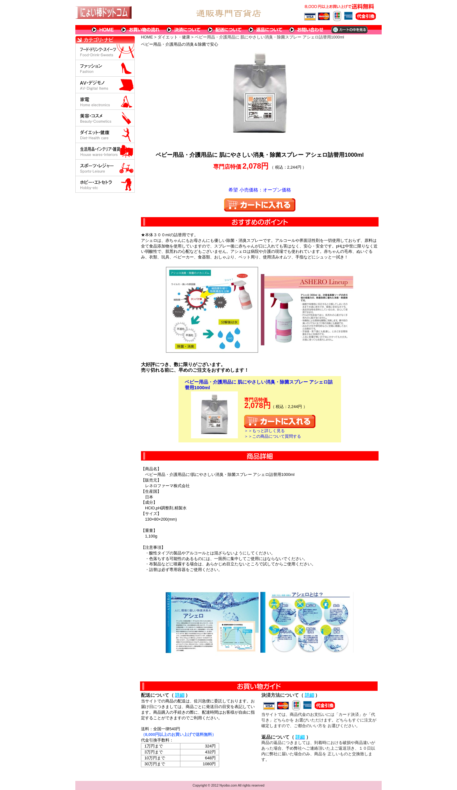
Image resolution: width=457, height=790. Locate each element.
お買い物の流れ (140, 29)
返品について (265, 29)
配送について (224, 29)
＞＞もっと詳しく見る (264, 430)
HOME (103, 29)
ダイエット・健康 (174, 37)
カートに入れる (259, 205)
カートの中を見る (349, 29)
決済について (183, 29)
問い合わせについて (306, 29)
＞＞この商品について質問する (272, 436)
